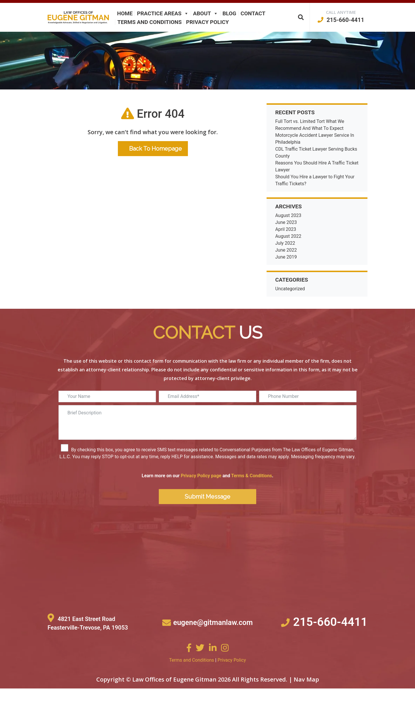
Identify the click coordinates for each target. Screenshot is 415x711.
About (205, 13)
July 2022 (285, 243)
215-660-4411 (341, 19)
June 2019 (286, 257)
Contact (253, 13)
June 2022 (286, 250)
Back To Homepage (153, 148)
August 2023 (288, 215)
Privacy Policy (207, 22)
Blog (229, 13)
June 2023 (286, 222)
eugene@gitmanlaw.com (213, 644)
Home (125, 13)
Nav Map (306, 701)
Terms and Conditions (149, 22)
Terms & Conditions (251, 497)
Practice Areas (162, 13)
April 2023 (285, 229)
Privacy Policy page (201, 497)
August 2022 (288, 236)
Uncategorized (290, 288)
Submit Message (207, 517)
